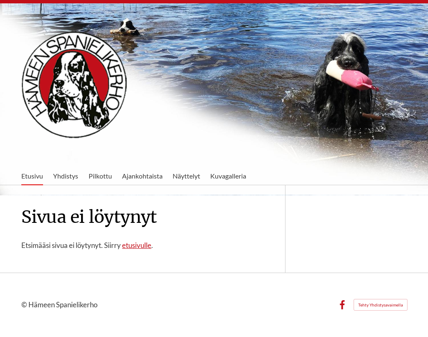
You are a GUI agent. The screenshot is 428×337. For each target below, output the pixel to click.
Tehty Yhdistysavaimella (380, 304)
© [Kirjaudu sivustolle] (24, 304)
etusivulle (136, 245)
